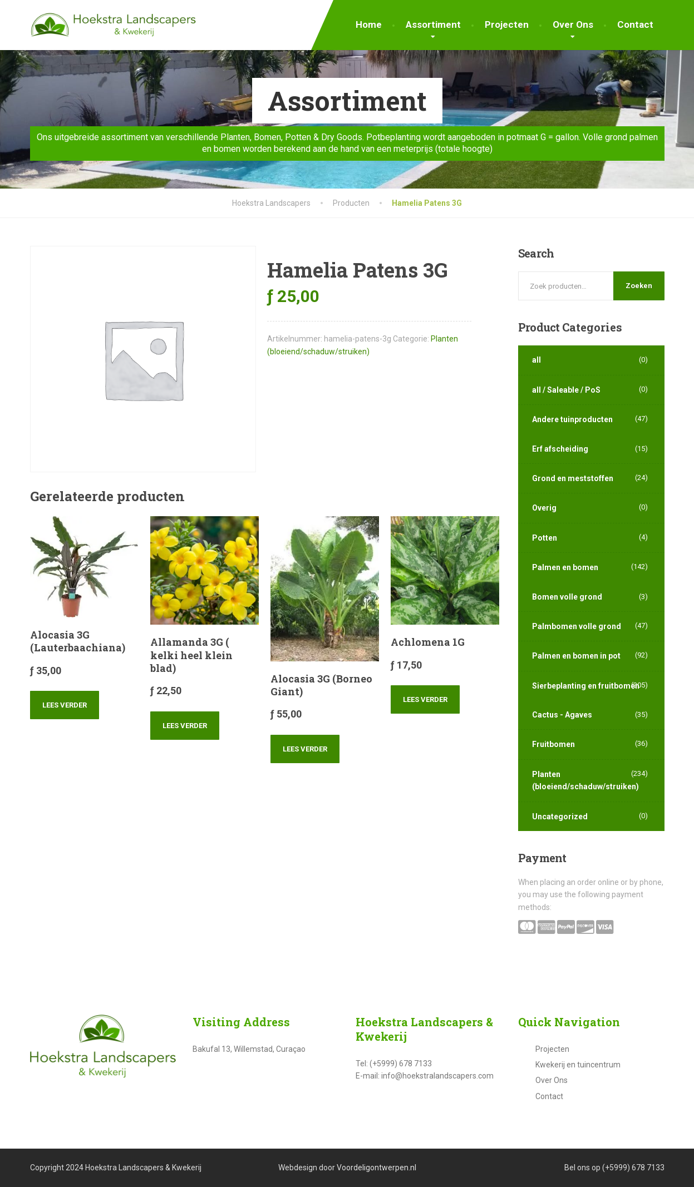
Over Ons (573, 24)
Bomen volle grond (567, 596)
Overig (544, 507)
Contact (635, 24)
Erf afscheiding (560, 448)
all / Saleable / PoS (566, 389)
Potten (544, 537)
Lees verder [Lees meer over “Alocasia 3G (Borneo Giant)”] (305, 749)
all (536, 359)
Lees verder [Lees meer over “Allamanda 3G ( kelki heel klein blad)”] (185, 725)
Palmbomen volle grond (576, 626)
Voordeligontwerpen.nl (376, 1167)
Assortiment (433, 24)
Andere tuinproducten (572, 419)
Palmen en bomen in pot (576, 655)
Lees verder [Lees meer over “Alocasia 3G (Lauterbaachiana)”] (64, 705)
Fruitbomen (553, 744)
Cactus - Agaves (562, 714)
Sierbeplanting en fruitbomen (585, 685)
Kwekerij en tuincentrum (578, 1064)
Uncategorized (560, 816)
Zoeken (639, 285)
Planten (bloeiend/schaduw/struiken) (585, 780)
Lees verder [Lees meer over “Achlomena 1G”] (425, 699)
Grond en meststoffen (572, 478)
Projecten (507, 24)
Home (369, 24)
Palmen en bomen (565, 567)
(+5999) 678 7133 (633, 1167)
